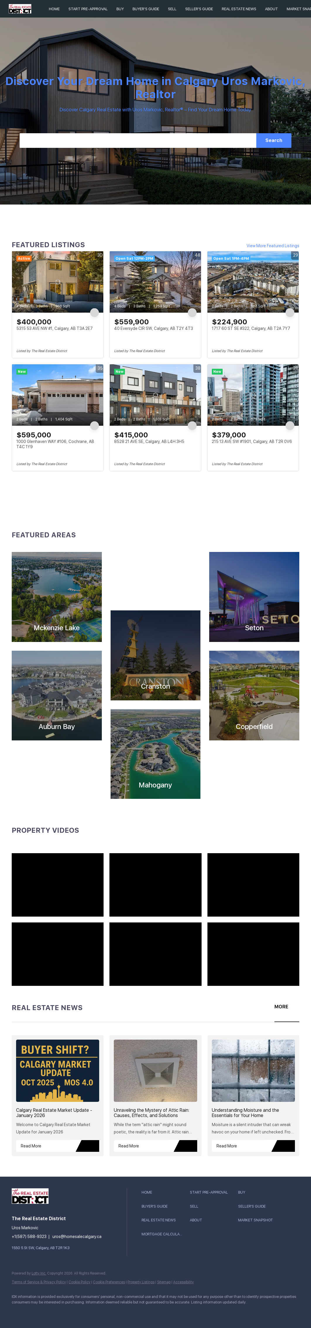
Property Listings (141, 1282)
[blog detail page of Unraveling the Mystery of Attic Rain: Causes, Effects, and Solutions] (155, 1096)
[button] (164, 1192)
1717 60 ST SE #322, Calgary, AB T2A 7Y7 (251, 328)
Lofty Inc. (39, 1273)
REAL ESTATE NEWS (239, 9)
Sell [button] (172, 9)
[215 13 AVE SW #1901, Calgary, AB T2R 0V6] (253, 395)
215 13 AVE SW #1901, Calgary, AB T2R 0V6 (252, 441)
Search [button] (273, 140)
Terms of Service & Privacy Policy (39, 1282)
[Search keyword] (138, 140)
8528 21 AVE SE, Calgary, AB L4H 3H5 (149, 441)
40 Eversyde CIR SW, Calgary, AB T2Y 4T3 (153, 328)
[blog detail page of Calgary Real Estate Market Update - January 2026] (57, 1096)
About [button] (271, 9)
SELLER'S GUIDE (199, 9)
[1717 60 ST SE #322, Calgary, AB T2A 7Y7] (253, 282)
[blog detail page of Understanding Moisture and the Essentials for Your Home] (253, 1096)
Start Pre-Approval (88, 9)
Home (54, 9)
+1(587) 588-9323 (29, 1236)
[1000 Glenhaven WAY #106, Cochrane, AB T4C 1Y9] (57, 395)
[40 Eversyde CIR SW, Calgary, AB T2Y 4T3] (155, 282)
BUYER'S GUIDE (146, 9)
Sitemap (164, 1282)
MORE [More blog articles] (281, 1007)
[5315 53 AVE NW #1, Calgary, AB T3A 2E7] (57, 282)
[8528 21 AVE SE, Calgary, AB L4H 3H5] (155, 395)
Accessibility (183, 1282)
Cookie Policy (79, 1282)
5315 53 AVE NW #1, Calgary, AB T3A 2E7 (54, 328)
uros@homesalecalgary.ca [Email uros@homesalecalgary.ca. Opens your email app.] (77, 1236)
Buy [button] (120, 9)
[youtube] (19, 1312)
